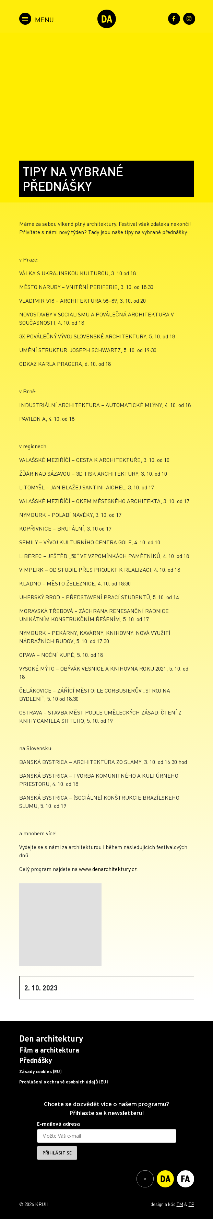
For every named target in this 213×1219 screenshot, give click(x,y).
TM (180, 1204)
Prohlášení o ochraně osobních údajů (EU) (63, 1081)
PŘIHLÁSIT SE (57, 1153)
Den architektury (51, 1038)
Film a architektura (49, 1049)
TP (191, 1204)
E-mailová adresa (58, 1124)
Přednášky (35, 1060)
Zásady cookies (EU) (40, 1071)
